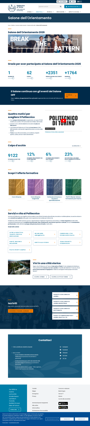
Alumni (60, 396)
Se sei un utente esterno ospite (23, 367)
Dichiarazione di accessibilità (40, 410)
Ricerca (49, 12)
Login (73, 1)
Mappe (34, 391)
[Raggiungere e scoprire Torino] (61, 277)
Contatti (34, 388)
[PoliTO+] (20, 234)
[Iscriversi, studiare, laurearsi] (20, 311)
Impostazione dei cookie (52, 419)
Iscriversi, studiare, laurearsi (21, 25)
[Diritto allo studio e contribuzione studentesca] (45, 242)
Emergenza (35, 393)
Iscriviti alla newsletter (64, 399)
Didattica (39, 12)
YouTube (65, 355)
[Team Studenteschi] (70, 242)
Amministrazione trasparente (40, 402)
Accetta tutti (81, 419)
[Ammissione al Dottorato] (65, 309)
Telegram (65, 352)
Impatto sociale (74, 12)
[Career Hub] (70, 234)
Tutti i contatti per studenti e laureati (22, 347)
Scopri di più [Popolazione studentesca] (75, 146)
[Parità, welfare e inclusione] (20, 242)
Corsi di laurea (16, 197)
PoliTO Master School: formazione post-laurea (73, 197)
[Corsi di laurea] (17, 187)
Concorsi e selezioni (63, 388)
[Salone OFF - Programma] (71, 95)
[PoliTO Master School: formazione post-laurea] (73, 187)
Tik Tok (64, 358)
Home (9, 25)
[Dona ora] (15, 409)
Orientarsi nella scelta (31, 25)
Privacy (34, 396)
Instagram (65, 347)
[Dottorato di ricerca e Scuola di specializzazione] (54, 187)
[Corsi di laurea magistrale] (35, 187)
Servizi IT (60, 393)
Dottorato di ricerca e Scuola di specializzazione (54, 198)
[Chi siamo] (41, 277)
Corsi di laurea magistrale (35, 197)
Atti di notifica (36, 408)
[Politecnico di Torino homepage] (16, 8)
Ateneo (29, 12)
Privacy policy (5, 422)
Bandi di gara (61, 391)
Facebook (65, 349)
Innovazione (60, 12)
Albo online (35, 405)
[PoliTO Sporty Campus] (20, 250)
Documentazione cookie (14, 422)
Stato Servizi (61, 1)
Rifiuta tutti (67, 419)
